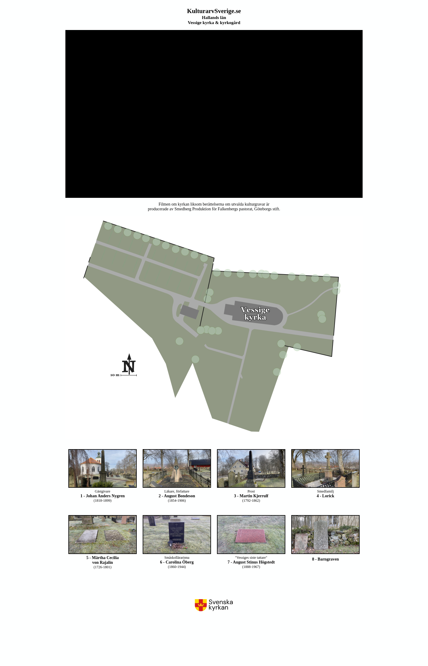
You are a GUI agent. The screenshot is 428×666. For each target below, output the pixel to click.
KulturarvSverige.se (214, 11)
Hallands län (214, 17)
